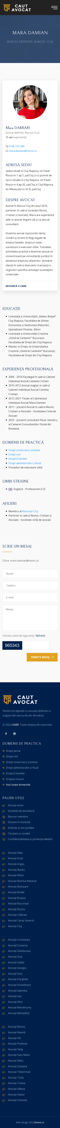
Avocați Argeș (16, 864)
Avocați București (18, 903)
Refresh (40, 635)
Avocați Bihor (16, 875)
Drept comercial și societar (24, 450)
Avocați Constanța (19, 939)
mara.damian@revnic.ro (23, 151)
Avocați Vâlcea (16, 1089)
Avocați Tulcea (16, 1083)
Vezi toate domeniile (18, 784)
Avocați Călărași (17, 914)
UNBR (15, 724)
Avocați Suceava (17, 1066)
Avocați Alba (15, 852)
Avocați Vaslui (16, 1094)
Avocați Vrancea (17, 1100)
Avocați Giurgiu (17, 968)
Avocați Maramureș (19, 1007)
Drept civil (14, 454)
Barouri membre (18, 816)
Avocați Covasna (18, 945)
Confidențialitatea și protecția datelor (30, 839)
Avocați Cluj (15, 926)
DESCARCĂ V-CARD (16, 286)
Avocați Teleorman (19, 1072)
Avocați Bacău (16, 869)
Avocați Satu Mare (19, 1055)
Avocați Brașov (17, 898)
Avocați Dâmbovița (19, 951)
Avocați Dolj (15, 956)
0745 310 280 (16, 146)
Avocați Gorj (15, 973)
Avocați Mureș (16, 1026)
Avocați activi (15, 805)
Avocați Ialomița (17, 990)
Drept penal (13, 751)
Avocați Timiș (16, 1077)
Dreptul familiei (17, 458)
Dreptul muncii (15, 779)
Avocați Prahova (17, 1043)
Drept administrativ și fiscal (24, 463)
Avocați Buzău (16, 909)
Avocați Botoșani (18, 886)
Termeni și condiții (19, 833)
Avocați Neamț (16, 1032)
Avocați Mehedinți (18, 1013)
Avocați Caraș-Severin (21, 920)
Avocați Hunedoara (19, 985)
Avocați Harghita (18, 979)
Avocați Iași (14, 996)
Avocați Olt (14, 1038)
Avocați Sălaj (15, 1049)
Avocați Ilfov (15, 1002)
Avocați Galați (16, 962)
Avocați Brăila (16, 892)
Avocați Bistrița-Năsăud (22, 881)
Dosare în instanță (19, 822)
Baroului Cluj (30, 511)
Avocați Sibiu (15, 1060)
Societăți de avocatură (21, 811)
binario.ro (39, 1122)
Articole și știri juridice (21, 828)
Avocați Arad (15, 858)
